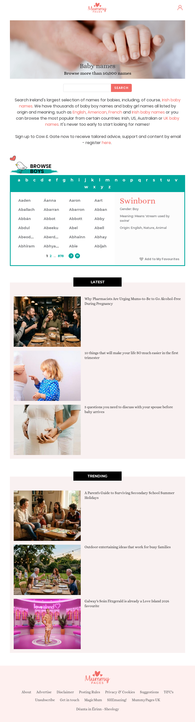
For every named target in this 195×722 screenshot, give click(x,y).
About (26, 692)
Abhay (100, 237)
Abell (99, 228)
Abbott (75, 218)
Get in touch (69, 700)
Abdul (24, 228)
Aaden (24, 200)
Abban (100, 209)
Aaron (74, 200)
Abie (73, 246)
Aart (98, 200)
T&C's (168, 692)
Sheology (111, 709)
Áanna (50, 200)
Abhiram (26, 246)
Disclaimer (65, 692)
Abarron (77, 209)
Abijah (100, 246)
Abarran (51, 209)
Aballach (26, 209)
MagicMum (93, 700)
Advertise (44, 692)
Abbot (49, 218)
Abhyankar (54, 246)
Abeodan (27, 237)
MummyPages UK (146, 700)
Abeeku (51, 228)
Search (121, 88)
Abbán (24, 218)
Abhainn (77, 237)
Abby (99, 218)
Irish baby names (148, 112)
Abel (73, 228)
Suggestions (149, 692)
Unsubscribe (45, 700)
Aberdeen (53, 237)
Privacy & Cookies (120, 692)
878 (61, 256)
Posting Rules (89, 692)
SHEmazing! (117, 700)
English (79, 112)
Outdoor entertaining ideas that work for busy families (128, 547)
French (115, 112)
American (97, 112)
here (106, 143)
